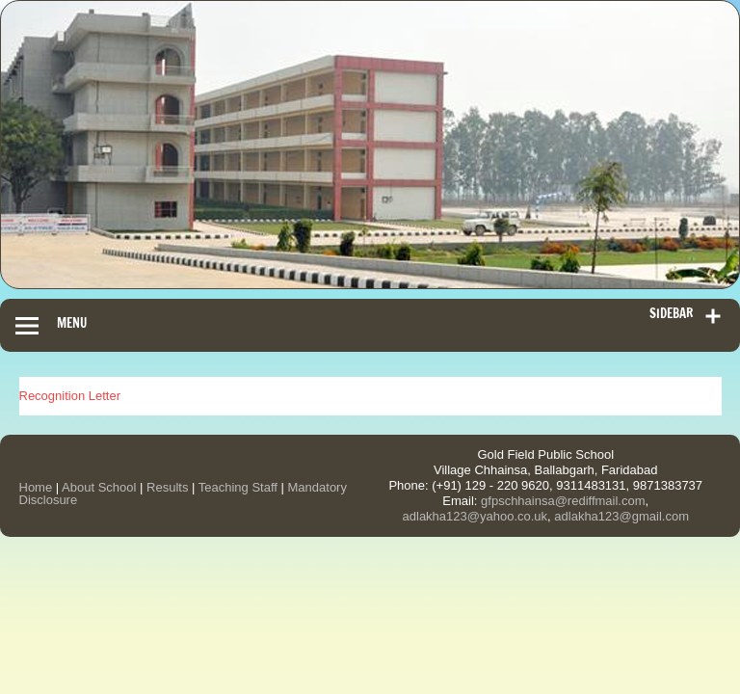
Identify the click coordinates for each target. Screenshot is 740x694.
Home (36, 487)
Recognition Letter (70, 395)
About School (99, 487)
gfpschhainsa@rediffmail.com (563, 501)
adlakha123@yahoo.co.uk (475, 516)
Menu (72, 323)
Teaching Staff (238, 487)
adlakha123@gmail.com (621, 516)
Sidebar (671, 313)
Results (167, 487)
